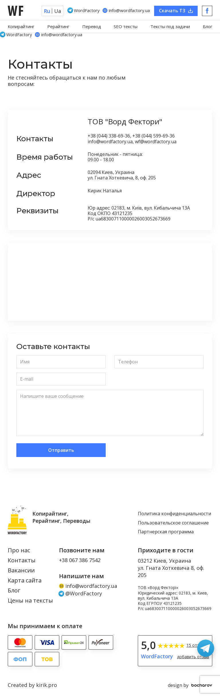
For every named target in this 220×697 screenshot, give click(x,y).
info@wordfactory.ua (88, 586)
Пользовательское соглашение (173, 523)
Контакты (22, 560)
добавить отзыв (193, 656)
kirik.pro (46, 684)
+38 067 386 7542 (80, 560)
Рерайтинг (58, 26)
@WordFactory (80, 593)
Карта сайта (25, 580)
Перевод (91, 26)
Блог (207, 26)
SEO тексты (126, 26)
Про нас (19, 550)
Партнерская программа (166, 532)
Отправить (61, 450)
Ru (47, 10)
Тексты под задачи (170, 26)
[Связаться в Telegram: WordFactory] (205, 648)
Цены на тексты (30, 600)
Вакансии (21, 570)
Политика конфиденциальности (174, 514)
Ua (57, 10)
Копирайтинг (21, 26)
